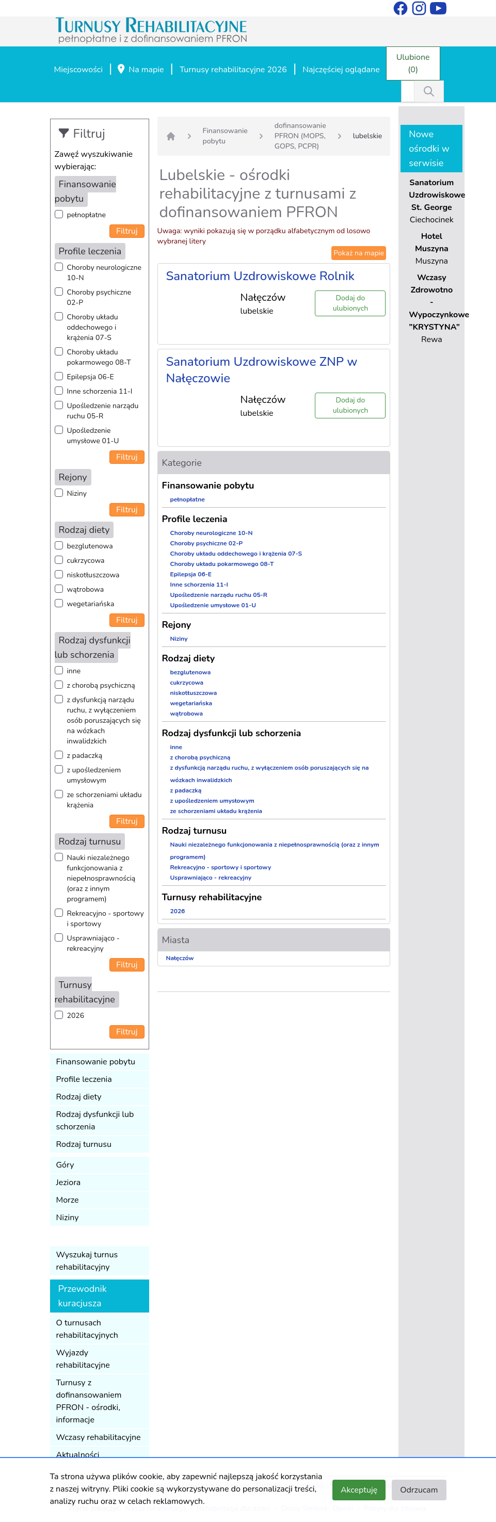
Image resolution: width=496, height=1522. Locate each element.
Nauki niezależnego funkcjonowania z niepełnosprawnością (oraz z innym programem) (101, 878)
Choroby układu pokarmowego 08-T (99, 357)
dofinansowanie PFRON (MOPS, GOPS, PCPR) (300, 136)
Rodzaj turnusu (84, 1144)
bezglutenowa (90, 546)
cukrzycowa (86, 560)
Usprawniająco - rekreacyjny (93, 943)
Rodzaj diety (79, 1097)
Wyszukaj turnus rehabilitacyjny (87, 1261)
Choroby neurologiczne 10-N (104, 273)
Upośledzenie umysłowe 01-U (93, 436)
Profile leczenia (84, 1079)
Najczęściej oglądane (340, 69)
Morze (67, 1200)
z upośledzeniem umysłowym (94, 775)
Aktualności (78, 1455)
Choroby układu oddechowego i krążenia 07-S (92, 327)
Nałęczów (180, 958)
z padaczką (85, 755)
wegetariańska (91, 604)
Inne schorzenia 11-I (100, 391)
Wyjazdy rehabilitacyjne (83, 1359)
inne (74, 671)
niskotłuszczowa (93, 575)
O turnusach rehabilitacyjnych (87, 1329)
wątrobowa (85, 589)
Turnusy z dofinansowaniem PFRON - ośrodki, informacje (89, 1401)
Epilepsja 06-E (90, 377)
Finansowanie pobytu (96, 1061)
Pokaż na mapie (358, 253)
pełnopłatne (86, 215)
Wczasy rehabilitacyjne (98, 1437)
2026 (76, 1016)
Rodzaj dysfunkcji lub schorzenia (95, 1120)
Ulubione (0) (413, 63)
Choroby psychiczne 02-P (99, 297)
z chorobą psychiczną (101, 685)
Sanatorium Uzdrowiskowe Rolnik (260, 276)
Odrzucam (419, 1490)
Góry (65, 1165)
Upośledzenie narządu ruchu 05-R (103, 411)
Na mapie (140, 70)
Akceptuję (359, 1490)
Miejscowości (78, 69)
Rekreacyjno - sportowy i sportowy (105, 919)
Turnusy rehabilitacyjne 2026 (233, 69)
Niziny (77, 493)
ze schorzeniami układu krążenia (104, 800)
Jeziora (68, 1182)
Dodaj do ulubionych (350, 303)
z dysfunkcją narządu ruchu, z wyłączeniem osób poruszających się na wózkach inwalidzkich (104, 720)
